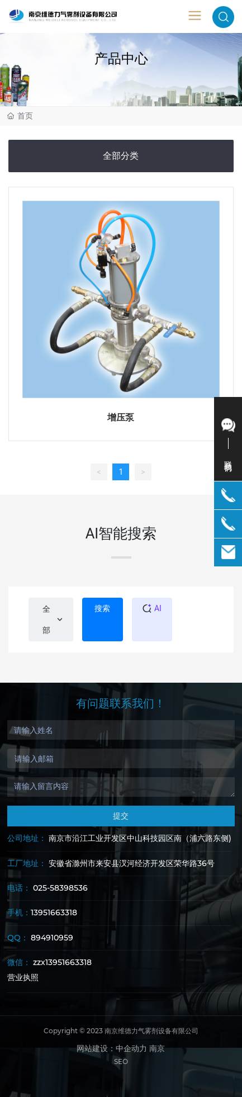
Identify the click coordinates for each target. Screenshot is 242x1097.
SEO (121, 1061)
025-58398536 (60, 888)
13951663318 (54, 912)
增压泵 (120, 417)
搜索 (102, 608)
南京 (157, 1048)
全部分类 (121, 155)
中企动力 (131, 1048)
